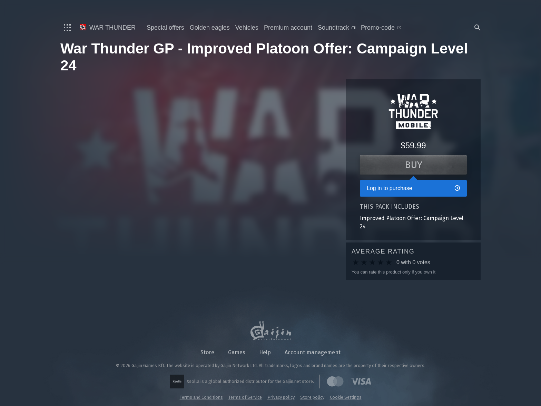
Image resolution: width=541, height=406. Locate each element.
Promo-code (381, 27)
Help (265, 352)
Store (207, 352)
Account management (313, 352)
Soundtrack (336, 27)
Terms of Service (245, 397)
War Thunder (108, 27)
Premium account (288, 27)
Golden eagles (210, 27)
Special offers (165, 27)
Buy (413, 164)
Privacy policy (281, 397)
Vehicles (246, 27)
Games (236, 352)
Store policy (312, 397)
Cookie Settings (346, 397)
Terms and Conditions (201, 397)
